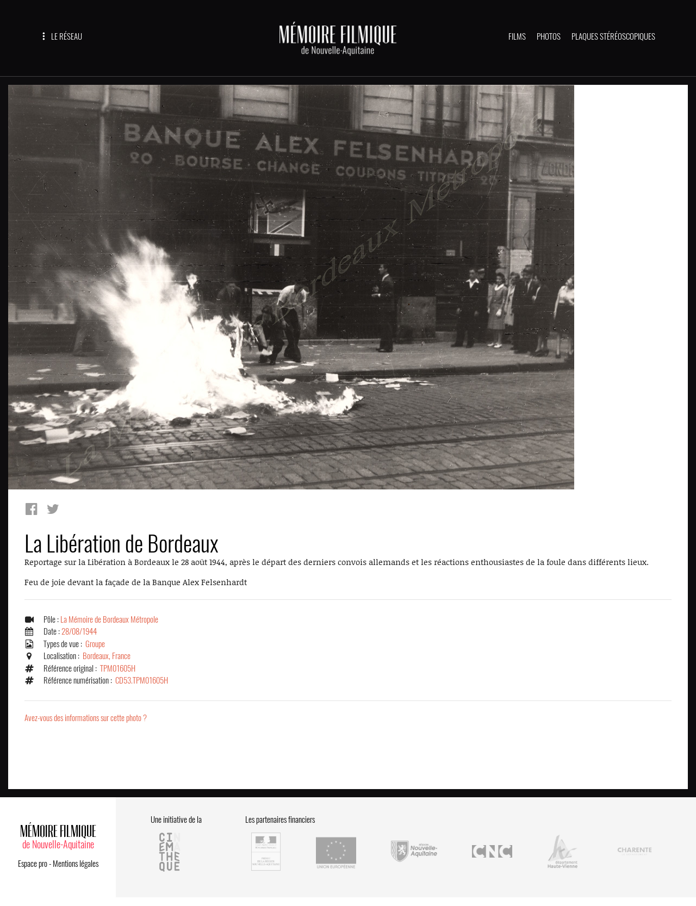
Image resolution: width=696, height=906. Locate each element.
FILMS (517, 36)
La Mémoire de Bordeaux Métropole (109, 619)
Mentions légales (75, 863)
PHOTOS (549, 36)
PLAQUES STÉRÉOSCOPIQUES (613, 36)
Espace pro (32, 863)
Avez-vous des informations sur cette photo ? (85, 717)
